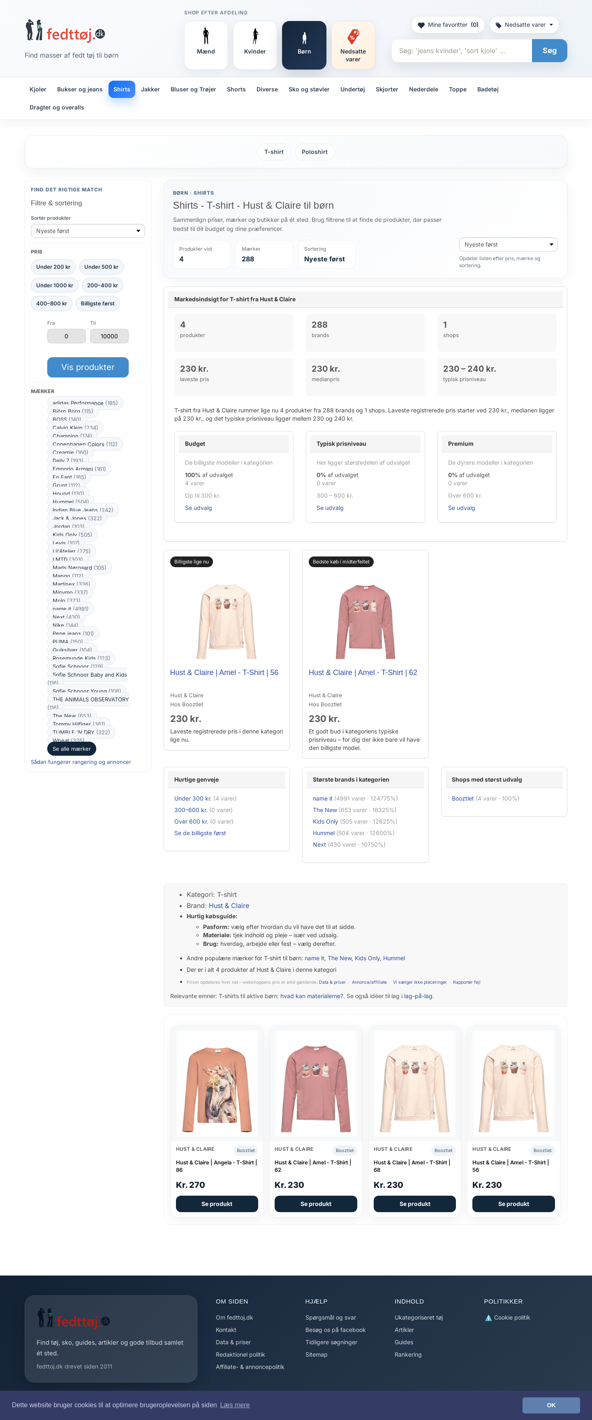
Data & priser (332, 982)
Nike (66, 625)
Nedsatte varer (524, 24)
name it (71, 608)
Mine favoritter (448, 25)
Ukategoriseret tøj (419, 1317)
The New (72, 715)
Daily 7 (68, 460)
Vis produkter (88, 367)
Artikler (404, 1329)
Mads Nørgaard (79, 567)
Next (66, 617)
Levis (66, 543)
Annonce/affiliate (369, 982)
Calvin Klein (75, 427)
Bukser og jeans (80, 89)
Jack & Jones (77, 518)
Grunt (66, 485)
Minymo (70, 592)
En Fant (69, 477)
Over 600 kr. (191, 821)
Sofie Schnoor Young (87, 691)
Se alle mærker (72, 748)
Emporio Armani (79, 469)
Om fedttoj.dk (234, 1317)
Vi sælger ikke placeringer (420, 982)
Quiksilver (72, 650)
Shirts (121, 89)
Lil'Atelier (72, 551)
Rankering (408, 1354)
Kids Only (72, 534)
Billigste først (98, 303)
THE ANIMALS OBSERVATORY (88, 703)
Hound (68, 493)
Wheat (69, 740)
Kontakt (226, 1329)
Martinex (71, 584)
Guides (404, 1342)
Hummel (71, 501)
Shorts (236, 89)
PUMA (68, 641)
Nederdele (423, 89)
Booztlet (463, 798)
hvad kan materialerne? (311, 995)
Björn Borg (73, 411)
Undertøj (352, 89)
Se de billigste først (200, 832)
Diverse (267, 89)
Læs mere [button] (235, 1404)
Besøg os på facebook (335, 1329)
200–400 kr (102, 285)
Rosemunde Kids (81, 658)
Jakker (150, 89)
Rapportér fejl (467, 982)
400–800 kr (51, 303)
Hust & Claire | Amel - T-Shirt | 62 (363, 672)
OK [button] (551, 1405)
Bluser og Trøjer (193, 89)
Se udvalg (198, 507)
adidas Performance (85, 403)
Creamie (70, 452)
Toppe (458, 89)
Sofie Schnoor (78, 666)
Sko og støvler (309, 89)
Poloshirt (315, 151)
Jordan (69, 526)
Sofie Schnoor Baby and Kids (87, 678)
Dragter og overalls (57, 107)
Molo (67, 600)
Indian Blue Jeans (83, 510)
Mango (68, 576)
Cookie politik (507, 1318)
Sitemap (316, 1354)
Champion (72, 436)
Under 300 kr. (193, 798)
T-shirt (274, 151)
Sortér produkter (51, 218)
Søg (550, 50)
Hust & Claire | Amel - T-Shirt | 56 (224, 672)
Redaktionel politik (240, 1354)
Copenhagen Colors (85, 444)
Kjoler (38, 89)
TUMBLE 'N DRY (81, 732)
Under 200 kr (53, 266)
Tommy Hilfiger (79, 724)
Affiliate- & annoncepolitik (250, 1366)
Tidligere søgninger (331, 1342)
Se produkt (216, 1203)
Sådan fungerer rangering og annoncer (81, 762)
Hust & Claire (229, 905)
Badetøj (488, 89)
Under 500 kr (101, 266)
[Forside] (65, 31)
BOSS (67, 419)
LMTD (68, 559)
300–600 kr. (191, 809)
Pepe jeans (73, 633)
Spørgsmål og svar (330, 1317)
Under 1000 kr (54, 285)
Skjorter (387, 89)
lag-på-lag (418, 995)
